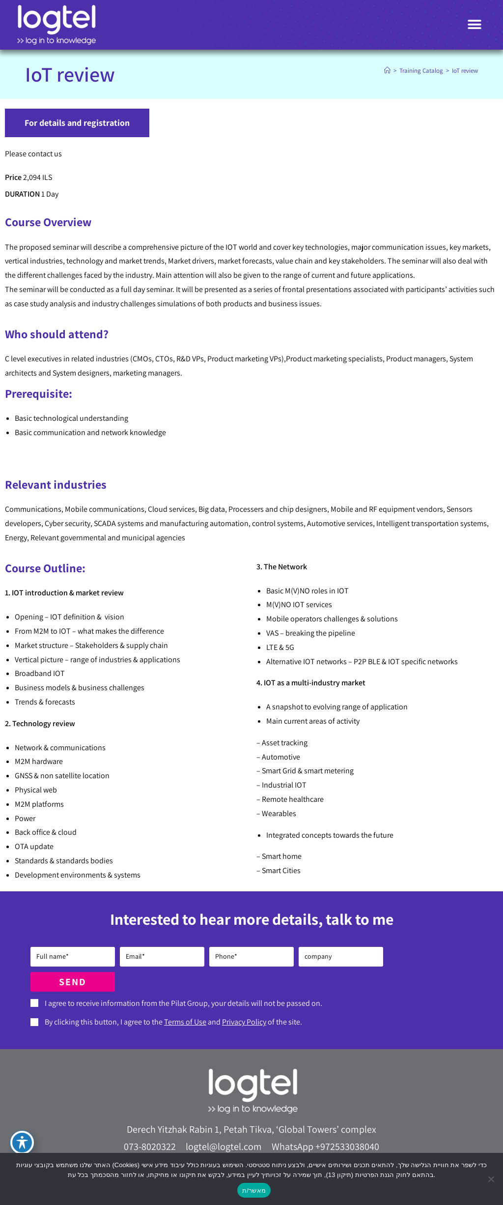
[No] (491, 1179)
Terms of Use (185, 1022)
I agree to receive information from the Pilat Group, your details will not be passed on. (183, 1003)
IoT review (465, 70)
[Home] (387, 70)
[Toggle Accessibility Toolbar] (22, 1142)
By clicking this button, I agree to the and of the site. (173, 1022)
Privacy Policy (244, 1022)
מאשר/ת (254, 1190)
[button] (475, 25)
